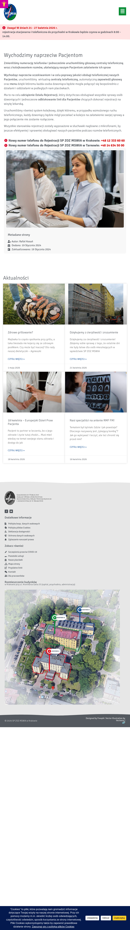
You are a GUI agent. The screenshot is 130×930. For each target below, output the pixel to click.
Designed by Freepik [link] (95, 718)
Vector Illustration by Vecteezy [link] (115, 719)
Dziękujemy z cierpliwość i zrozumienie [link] (94, 332)
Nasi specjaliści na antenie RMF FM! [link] (92, 420)
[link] (4, 4)
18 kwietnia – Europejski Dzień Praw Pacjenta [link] (30, 422)
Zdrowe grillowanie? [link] (20, 332)
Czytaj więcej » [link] (16, 359)
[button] (122, 11)
